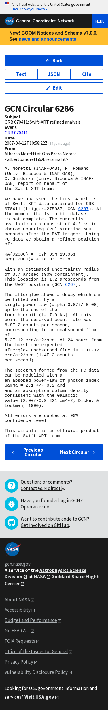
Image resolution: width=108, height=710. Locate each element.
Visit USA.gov (39, 697)
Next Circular (78, 452)
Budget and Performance (31, 620)
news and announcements (47, 39)
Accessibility (18, 610)
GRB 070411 (16, 132)
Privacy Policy (19, 662)
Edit (54, 88)
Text (21, 74)
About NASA (17, 600)
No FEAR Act (17, 630)
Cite (86, 74)
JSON (54, 74)
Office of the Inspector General (36, 651)
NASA (40, 576)
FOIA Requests (20, 641)
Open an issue (35, 507)
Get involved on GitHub (45, 525)
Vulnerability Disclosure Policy (36, 672)
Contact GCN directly (42, 488)
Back (54, 60)
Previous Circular (26, 452)
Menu (100, 21)
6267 (83, 209)
